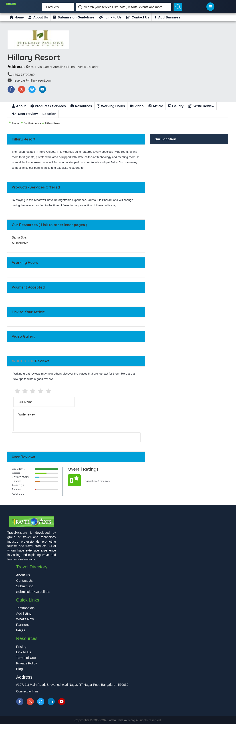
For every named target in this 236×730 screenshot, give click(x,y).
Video (137, 106)
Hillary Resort (53, 123)
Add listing (24, 613)
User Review (25, 114)
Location (49, 114)
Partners (22, 624)
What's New (25, 619)
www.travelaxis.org (122, 720)
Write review (27, 414)
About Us (38, 17)
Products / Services (48, 106)
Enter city (52, 7)
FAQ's (20, 630)
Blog (19, 669)
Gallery (176, 106)
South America (32, 123)
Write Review (201, 106)
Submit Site (24, 586)
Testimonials (25, 608)
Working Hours (111, 106)
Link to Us (110, 17)
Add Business (167, 17)
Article (155, 106)
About (19, 106)
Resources (81, 106)
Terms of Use (26, 658)
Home (17, 17)
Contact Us (137, 17)
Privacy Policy (26, 663)
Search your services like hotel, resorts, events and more (123, 7)
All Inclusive (20, 243)
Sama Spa (19, 237)
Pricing (21, 646)
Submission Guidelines (74, 17)
